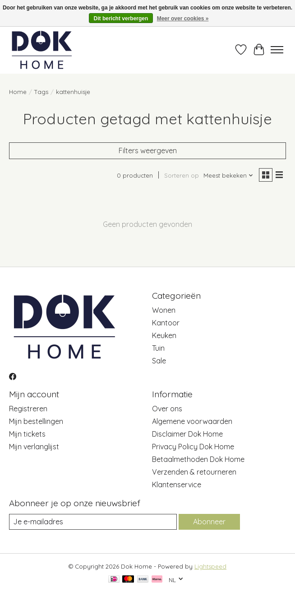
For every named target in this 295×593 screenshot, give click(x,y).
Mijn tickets (27, 433)
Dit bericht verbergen (121, 18)
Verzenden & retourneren (194, 471)
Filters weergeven (148, 150)
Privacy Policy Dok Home (193, 446)
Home (18, 91)
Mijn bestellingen (36, 421)
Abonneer (209, 521)
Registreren (28, 408)
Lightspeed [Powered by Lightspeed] (210, 566)
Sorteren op (181, 175)
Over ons (167, 408)
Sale (159, 360)
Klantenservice (176, 484)
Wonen (163, 310)
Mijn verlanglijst (34, 446)
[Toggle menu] (277, 50)
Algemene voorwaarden (192, 421)
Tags (41, 91)
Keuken (164, 335)
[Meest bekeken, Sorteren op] (228, 175)
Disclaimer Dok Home (187, 433)
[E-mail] (93, 522)
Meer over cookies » (183, 18)
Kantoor (166, 322)
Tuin (158, 348)
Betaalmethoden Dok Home (198, 459)
